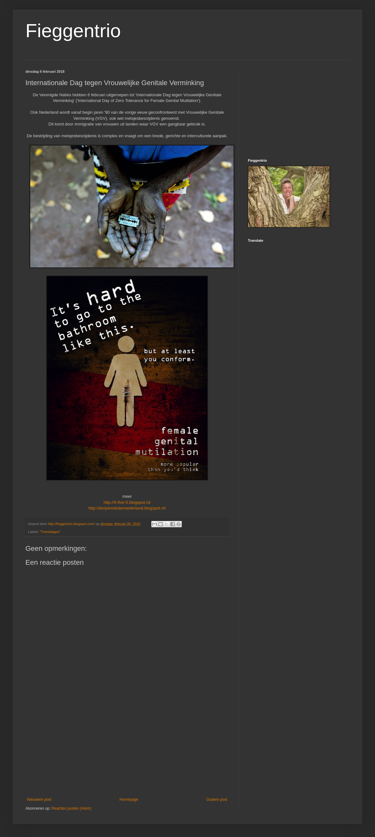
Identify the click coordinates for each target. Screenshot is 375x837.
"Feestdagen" (50, 532)
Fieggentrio (73, 30)
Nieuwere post (39, 799)
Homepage (128, 799)
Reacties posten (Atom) (71, 808)
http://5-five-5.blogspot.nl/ (127, 502)
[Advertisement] (127, 749)
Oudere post (216, 799)
